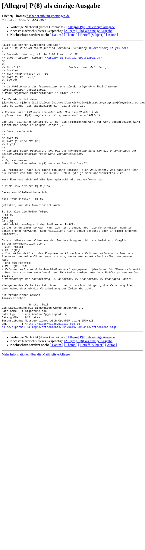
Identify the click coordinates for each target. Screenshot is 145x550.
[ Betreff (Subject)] (91, 398)
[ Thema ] (71, 35)
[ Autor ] (112, 35)
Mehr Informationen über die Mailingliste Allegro (36, 407)
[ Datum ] (56, 35)
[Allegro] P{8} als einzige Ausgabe (90, 27)
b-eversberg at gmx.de (107, 49)
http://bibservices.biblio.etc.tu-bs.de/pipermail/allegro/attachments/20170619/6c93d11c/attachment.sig (58, 378)
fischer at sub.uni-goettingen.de (48, 16)
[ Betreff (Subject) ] (91, 35)
